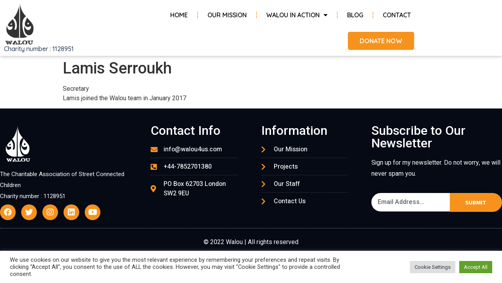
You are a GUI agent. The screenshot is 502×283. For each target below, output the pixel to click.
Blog (355, 15)
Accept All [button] (475, 267)
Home (179, 15)
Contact (397, 15)
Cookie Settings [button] (433, 267)
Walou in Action (296, 15)
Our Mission (227, 15)
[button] (381, 41)
